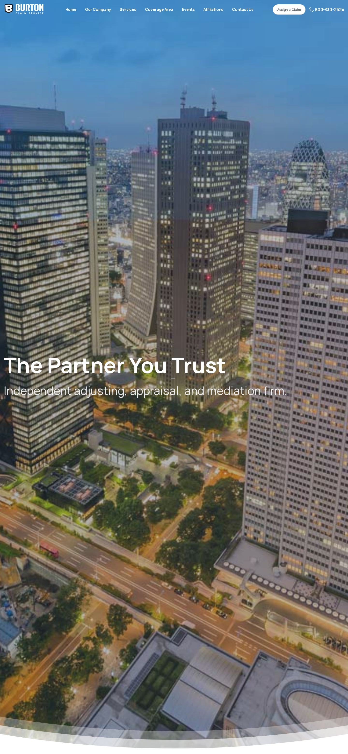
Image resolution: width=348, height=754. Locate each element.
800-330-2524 (326, 9)
